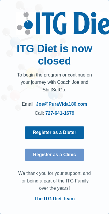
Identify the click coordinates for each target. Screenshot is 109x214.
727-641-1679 (59, 113)
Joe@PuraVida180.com (61, 104)
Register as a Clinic (54, 154)
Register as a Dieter (54, 132)
